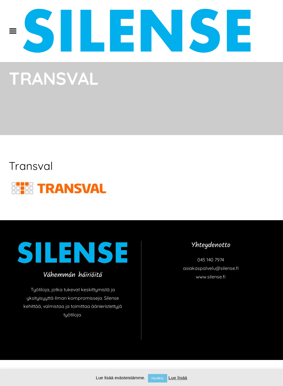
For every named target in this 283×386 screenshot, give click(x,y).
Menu (15, 31)
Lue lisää (177, 377)
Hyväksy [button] (157, 378)
